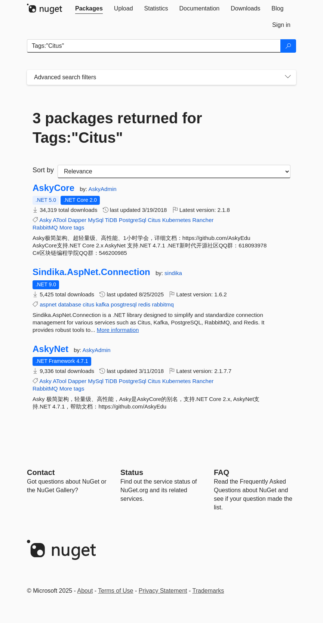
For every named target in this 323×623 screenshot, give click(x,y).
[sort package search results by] (174, 171)
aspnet (48, 304)
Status (131, 472)
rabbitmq (162, 304)
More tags (71, 227)
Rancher (203, 220)
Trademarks (208, 590)
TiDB (111, 220)
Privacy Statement (163, 590)
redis (144, 304)
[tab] (89, 8)
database (69, 304)
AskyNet (50, 349)
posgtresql (123, 304)
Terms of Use (115, 590)
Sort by (43, 170)
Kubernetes (176, 220)
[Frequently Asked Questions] (221, 472)
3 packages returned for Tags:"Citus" (117, 128)
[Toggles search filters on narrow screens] (288, 77)
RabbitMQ (45, 227)
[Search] (288, 46)
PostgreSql (132, 220)
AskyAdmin (103, 189)
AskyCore (53, 188)
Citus (154, 220)
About (85, 590)
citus (88, 304)
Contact (41, 472)
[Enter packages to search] (154, 46)
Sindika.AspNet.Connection (91, 272)
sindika (173, 273)
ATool (59, 220)
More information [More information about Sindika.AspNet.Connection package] (118, 330)
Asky (45, 220)
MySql (96, 220)
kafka (102, 304)
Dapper (77, 220)
